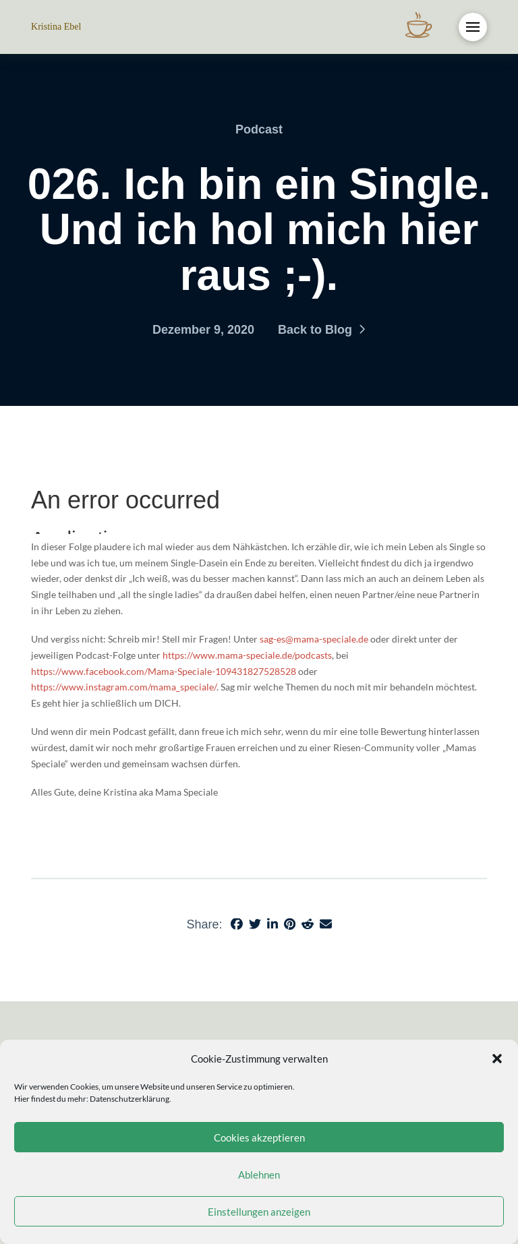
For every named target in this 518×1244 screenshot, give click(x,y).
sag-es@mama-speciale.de (314, 639)
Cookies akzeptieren (259, 1137)
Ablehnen (259, 1174)
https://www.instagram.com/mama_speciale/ (124, 686)
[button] (497, 1058)
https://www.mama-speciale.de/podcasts (247, 655)
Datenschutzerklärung (129, 1099)
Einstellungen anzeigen (259, 1212)
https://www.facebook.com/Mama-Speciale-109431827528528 (163, 671)
